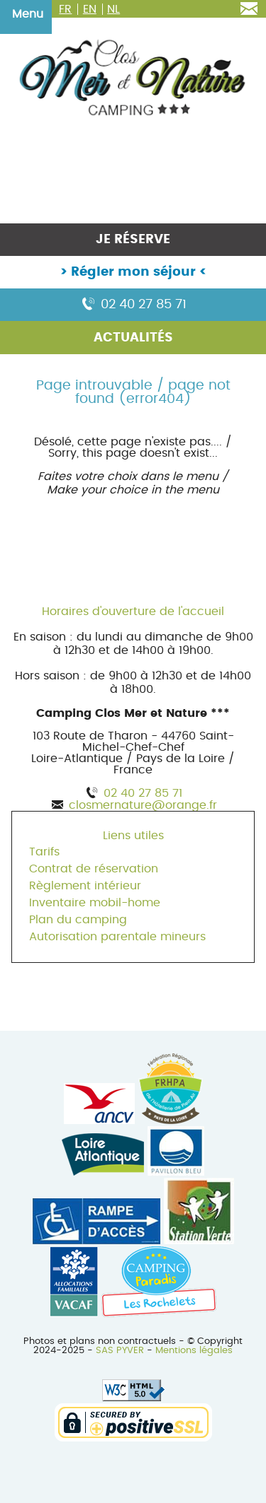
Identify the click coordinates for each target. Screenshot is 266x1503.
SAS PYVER (120, 1350)
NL (113, 9)
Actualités (133, 338)
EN (89, 9)
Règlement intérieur (85, 885)
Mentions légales (194, 1350)
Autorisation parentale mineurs (117, 936)
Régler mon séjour (133, 272)
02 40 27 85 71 (133, 304)
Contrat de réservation (93, 869)
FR (65, 9)
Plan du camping (78, 919)
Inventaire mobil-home (94, 902)
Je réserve (133, 239)
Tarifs (44, 852)
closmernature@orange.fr (143, 805)
